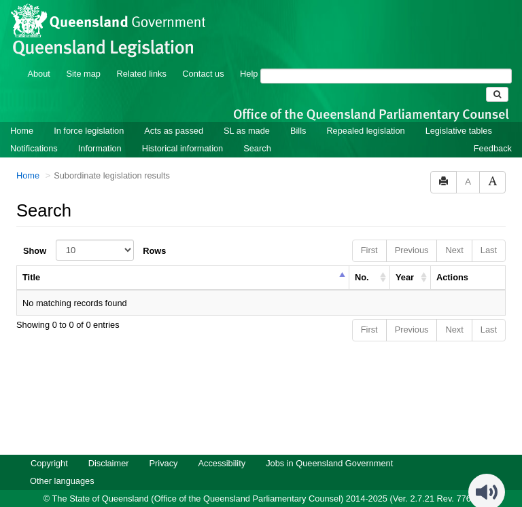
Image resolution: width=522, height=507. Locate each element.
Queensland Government (261, 495)
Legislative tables (458, 112)
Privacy (164, 445)
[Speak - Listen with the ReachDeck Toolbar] (486, 473)
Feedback (493, 130)
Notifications (34, 130)
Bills (298, 112)
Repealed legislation (365, 112)
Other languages (62, 462)
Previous (412, 232)
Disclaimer (108, 445)
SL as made (247, 112)
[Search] (386, 57)
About (38, 55)
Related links (142, 55)
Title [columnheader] (31, 259)
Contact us (203, 55)
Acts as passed (173, 112)
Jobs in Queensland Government (329, 445)
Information (100, 130)
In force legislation (89, 112)
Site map (83, 55)
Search (257, 130)
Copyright (49, 445)
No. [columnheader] (362, 259)
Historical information (182, 130)
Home (21, 112)
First (369, 232)
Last (489, 232)
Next (454, 232)
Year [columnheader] (405, 259)
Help (249, 55)
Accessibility (221, 445)
